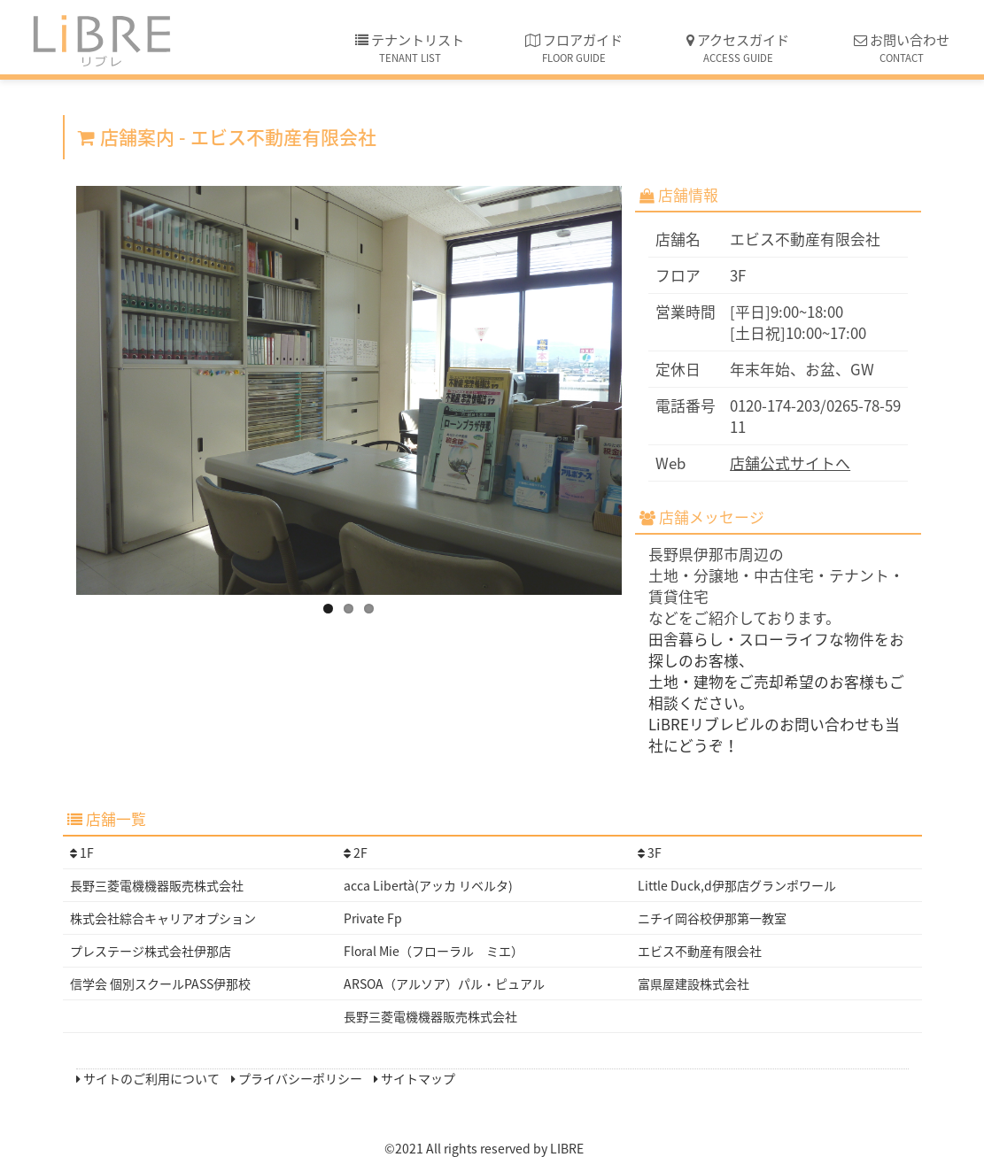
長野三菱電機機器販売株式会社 (157, 885)
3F (650, 852)
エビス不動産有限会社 (700, 951)
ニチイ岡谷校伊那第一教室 (712, 918)
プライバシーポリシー (296, 1078)
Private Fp (373, 918)
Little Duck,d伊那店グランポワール (737, 885)
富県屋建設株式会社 (693, 983)
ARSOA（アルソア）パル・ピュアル (444, 983)
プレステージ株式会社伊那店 (150, 951)
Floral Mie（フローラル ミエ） (433, 951)
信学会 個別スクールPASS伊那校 (160, 983)
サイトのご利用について (148, 1078)
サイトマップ (414, 1078)
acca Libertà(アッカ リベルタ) (428, 885)
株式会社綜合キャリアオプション (163, 918)
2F (356, 852)
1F (82, 852)
